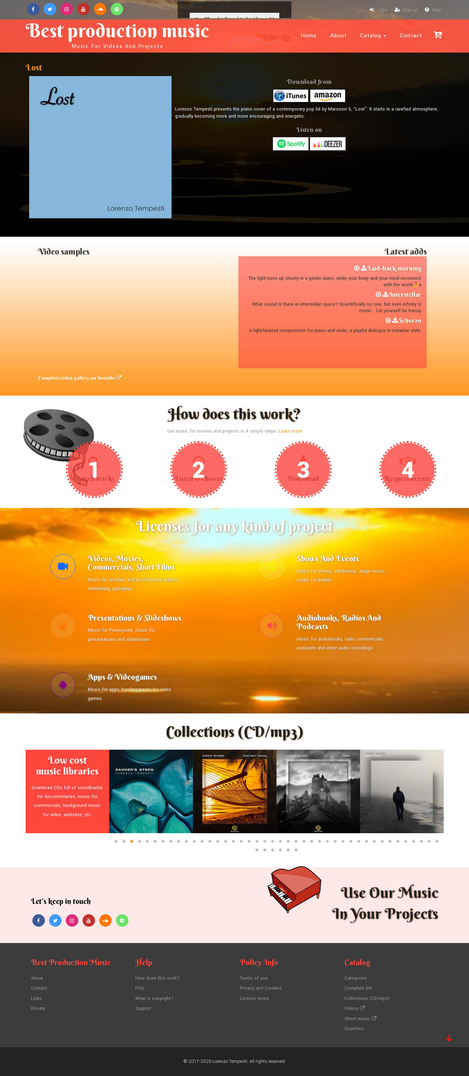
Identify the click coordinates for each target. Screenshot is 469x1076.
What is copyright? (154, 998)
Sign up (406, 10)
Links (36, 998)
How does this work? (157, 978)
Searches (354, 1029)
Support (143, 1008)
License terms (254, 998)
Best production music (117, 34)
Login (379, 10)
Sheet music (360, 1019)
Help (433, 10)
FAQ (139, 988)
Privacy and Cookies (261, 988)
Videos (354, 1008)
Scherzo (410, 320)
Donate (38, 1008)
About (338, 35)
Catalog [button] (373, 35)
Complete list (358, 988)
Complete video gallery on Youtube (79, 378)
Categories (355, 978)
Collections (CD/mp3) (367, 998)
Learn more (290, 431)
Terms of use (254, 978)
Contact (411, 35)
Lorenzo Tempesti (229, 1061)
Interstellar (405, 294)
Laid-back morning (394, 268)
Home (309, 35)
